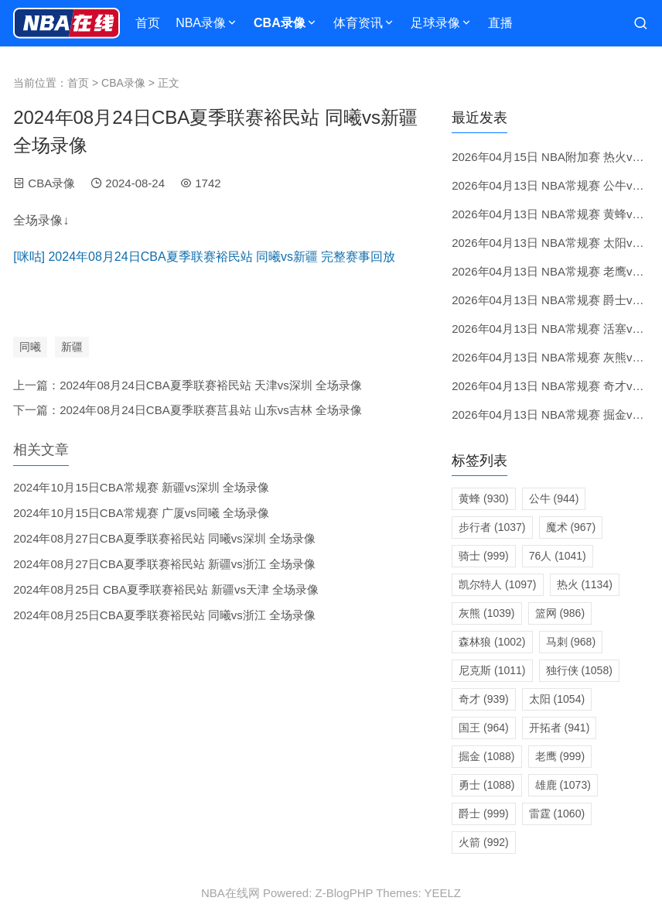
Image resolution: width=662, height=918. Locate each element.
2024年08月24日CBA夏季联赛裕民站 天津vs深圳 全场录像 (211, 385)
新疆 (72, 347)
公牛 (554, 498)
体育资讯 (358, 22)
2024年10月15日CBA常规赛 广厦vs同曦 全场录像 (141, 512)
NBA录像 (201, 22)
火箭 (484, 842)
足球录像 (435, 22)
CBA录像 (279, 22)
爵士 (484, 813)
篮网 (560, 613)
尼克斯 (492, 670)
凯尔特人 (497, 584)
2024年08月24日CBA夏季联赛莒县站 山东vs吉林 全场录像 (211, 409)
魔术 (571, 527)
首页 (147, 22)
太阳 (557, 699)
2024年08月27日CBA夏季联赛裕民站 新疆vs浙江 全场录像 (164, 563)
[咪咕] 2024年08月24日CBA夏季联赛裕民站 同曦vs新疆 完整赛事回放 (204, 256)
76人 (557, 556)
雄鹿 (563, 785)
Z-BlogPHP (345, 892)
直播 (500, 22)
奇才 (484, 699)
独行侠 (579, 670)
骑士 (484, 556)
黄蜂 (484, 498)
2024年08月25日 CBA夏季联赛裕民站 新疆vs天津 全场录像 (166, 589)
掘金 (486, 756)
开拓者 (559, 727)
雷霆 (557, 813)
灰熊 (486, 613)
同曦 (30, 347)
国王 (484, 727)
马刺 (571, 641)
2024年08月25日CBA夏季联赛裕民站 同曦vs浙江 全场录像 (164, 615)
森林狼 (492, 641)
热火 (585, 584)
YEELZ (442, 892)
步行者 (492, 527)
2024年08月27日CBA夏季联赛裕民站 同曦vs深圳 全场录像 (164, 538)
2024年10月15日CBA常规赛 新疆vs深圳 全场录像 (141, 487)
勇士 (486, 785)
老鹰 (560, 756)
